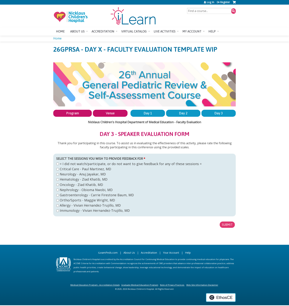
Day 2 (183, 113)
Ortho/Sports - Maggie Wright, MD (87, 200)
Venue (110, 113)
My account (191, 31)
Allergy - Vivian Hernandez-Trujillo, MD (90, 205)
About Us (129, 252)
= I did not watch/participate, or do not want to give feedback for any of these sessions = (131, 164)
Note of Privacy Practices (172, 284)
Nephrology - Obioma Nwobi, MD (86, 190)
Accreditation (103, 31)
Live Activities (164, 31)
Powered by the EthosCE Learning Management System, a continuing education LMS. (221, 297)
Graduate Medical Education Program (139, 284)
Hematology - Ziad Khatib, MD (83, 179)
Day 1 (148, 113)
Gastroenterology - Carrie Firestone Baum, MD (97, 195)
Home (60, 31)
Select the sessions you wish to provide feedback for (99, 159)
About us (77, 31)
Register (225, 2)
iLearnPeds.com (108, 252)
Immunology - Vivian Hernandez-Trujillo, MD (95, 210)
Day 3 (218, 113)
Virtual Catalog (134, 31)
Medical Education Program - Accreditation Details (95, 284)
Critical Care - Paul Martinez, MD (85, 169)
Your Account (171, 252)
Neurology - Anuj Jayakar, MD (83, 174)
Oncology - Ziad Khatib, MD (81, 184)
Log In (210, 2)
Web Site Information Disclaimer (202, 284)
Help (212, 31)
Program (72, 113)
